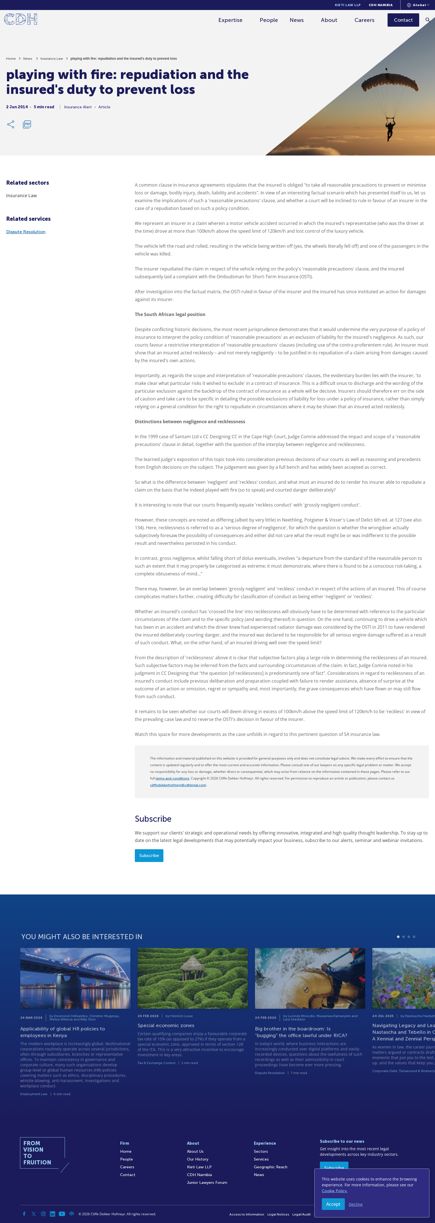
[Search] (428, 20)
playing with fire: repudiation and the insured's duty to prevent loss (123, 61)
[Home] (20, 20)
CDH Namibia (381, 5)
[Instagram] (43, 1213)
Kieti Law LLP (348, 5)
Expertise (230, 20)
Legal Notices (278, 1214)
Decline (356, 1204)
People (269, 20)
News (297, 20)
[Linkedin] (52, 1213)
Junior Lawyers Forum (207, 1182)
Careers (365, 20)
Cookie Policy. (335, 1191)
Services (261, 1159)
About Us (195, 1151)
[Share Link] (11, 126)
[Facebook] (24, 1213)
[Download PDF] (27, 126)
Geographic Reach (270, 1167)
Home (11, 61)
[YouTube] (62, 1213)
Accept (333, 1204)
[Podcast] (71, 1213)
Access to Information (246, 1214)
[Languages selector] (418, 5)
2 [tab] (403, 954)
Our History (197, 1159)
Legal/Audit (301, 1214)
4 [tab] (414, 954)
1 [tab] (398, 954)
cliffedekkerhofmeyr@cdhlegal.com (178, 785)
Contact (127, 1174)
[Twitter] (33, 1213)
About (329, 20)
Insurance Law (52, 61)
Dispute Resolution (25, 231)
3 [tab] (409, 954)
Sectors (261, 1151)
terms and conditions (172, 778)
